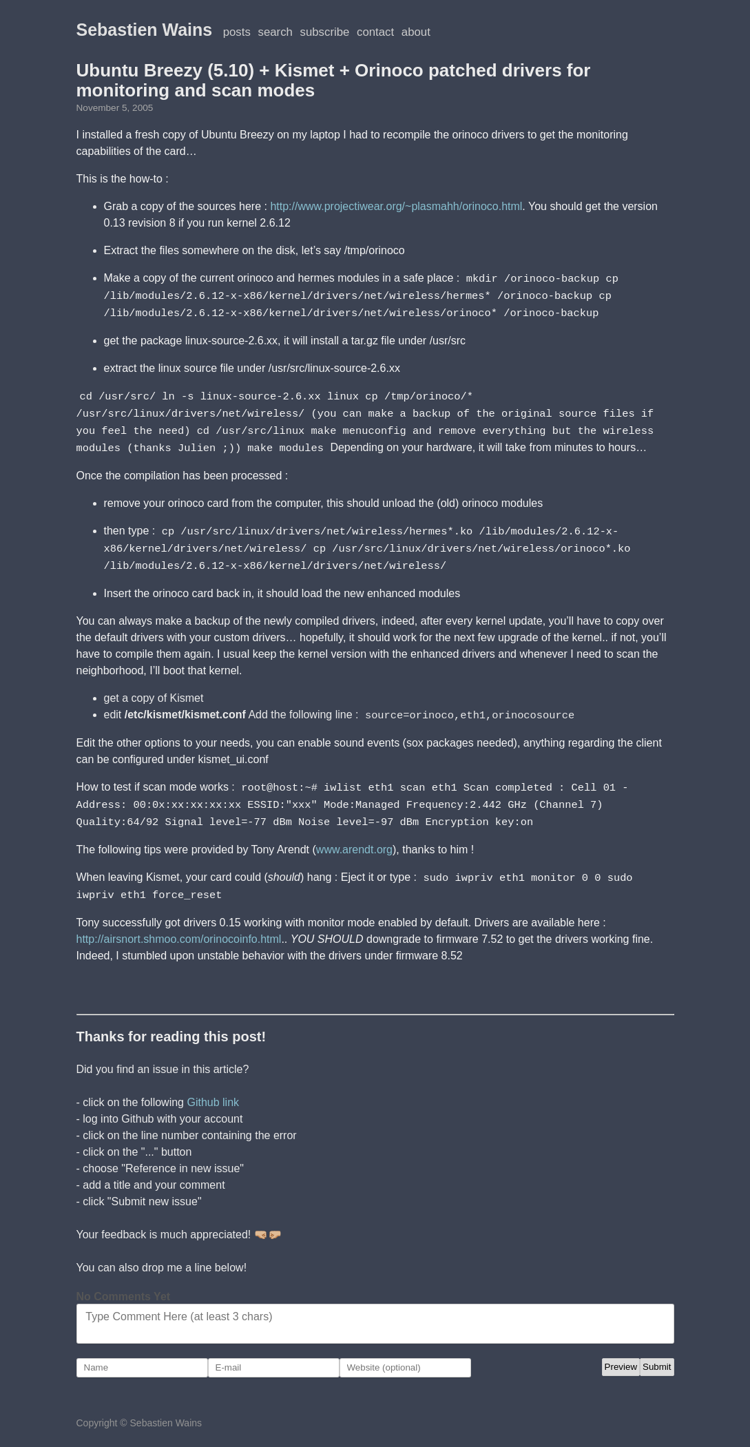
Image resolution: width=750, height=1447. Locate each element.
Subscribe (325, 32)
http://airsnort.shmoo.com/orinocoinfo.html (179, 928)
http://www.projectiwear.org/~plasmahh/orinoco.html (396, 206)
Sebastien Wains (144, 29)
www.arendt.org (354, 840)
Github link (213, 1091)
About (416, 32)
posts (237, 32)
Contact (375, 32)
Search (275, 32)
